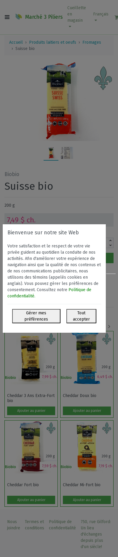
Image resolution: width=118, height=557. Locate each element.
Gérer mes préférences (36, 316)
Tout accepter (81, 316)
